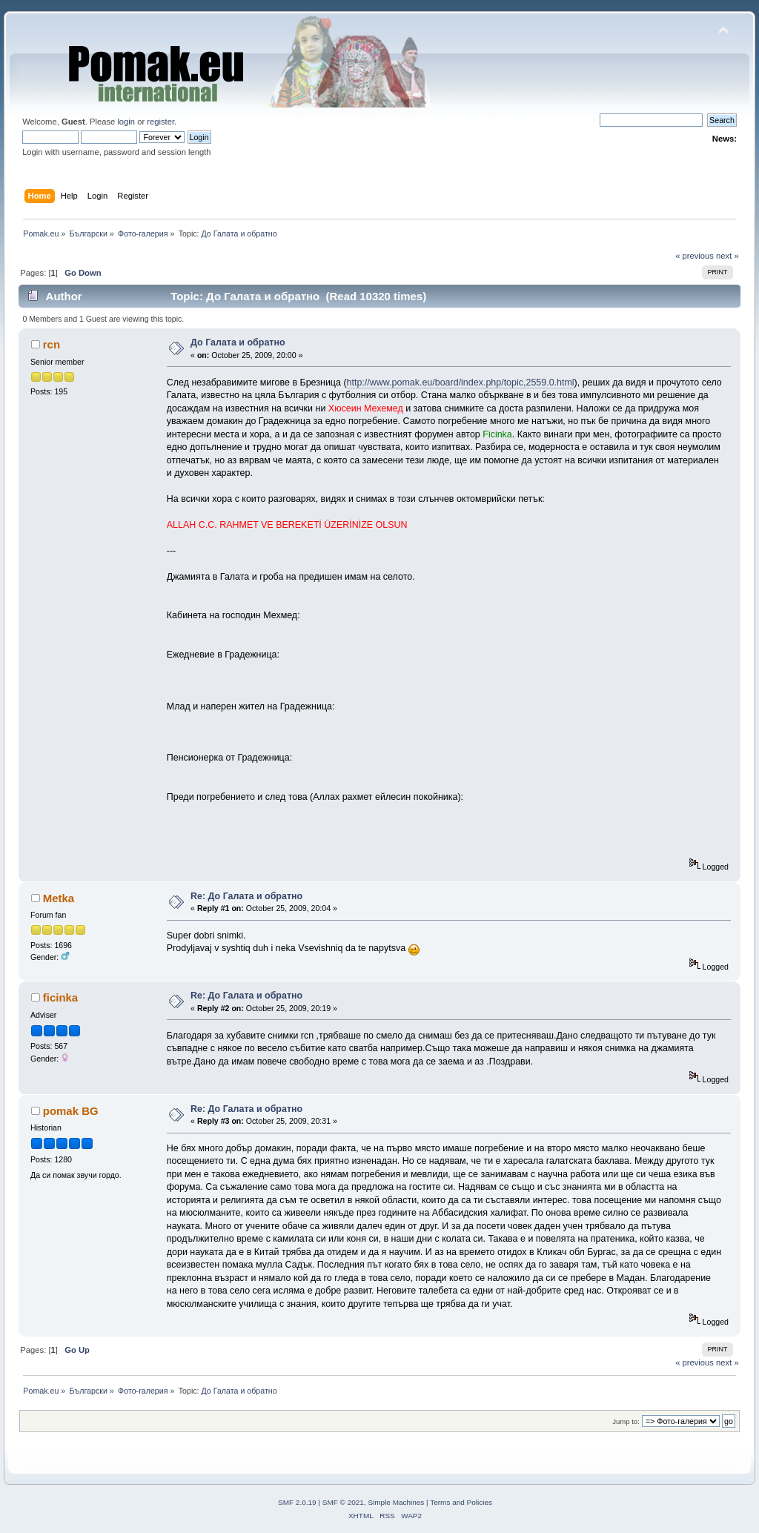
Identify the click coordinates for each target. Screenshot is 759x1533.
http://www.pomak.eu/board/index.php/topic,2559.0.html (460, 382)
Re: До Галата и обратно (246, 896)
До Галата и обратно (237, 342)
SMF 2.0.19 (297, 1502)
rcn (51, 344)
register (160, 121)
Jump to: (626, 1421)
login (126, 121)
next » (727, 255)
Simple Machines (396, 1502)
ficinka (60, 997)
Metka (58, 898)
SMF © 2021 (343, 1502)
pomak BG (71, 1111)
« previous (694, 255)
